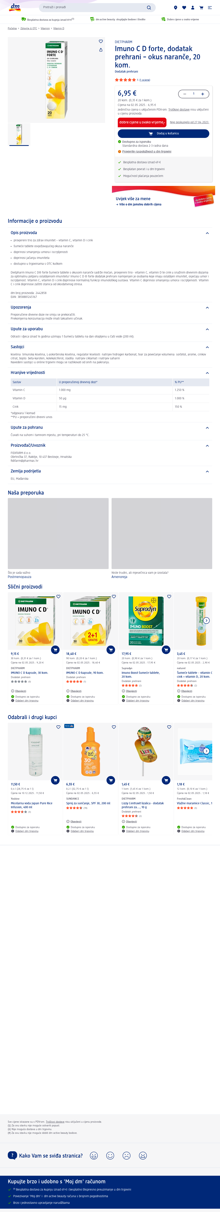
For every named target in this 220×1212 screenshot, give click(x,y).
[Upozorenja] (110, 307)
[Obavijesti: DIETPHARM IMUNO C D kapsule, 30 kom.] (18, 691)
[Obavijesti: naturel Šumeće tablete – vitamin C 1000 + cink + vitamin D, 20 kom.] (184, 691)
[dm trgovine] (175, 7)
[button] (210, 7)
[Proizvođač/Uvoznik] (110, 445)
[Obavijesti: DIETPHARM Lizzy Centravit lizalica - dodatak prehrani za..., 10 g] (129, 821)
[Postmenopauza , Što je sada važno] (58, 539)
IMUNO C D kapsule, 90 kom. (85, 673)
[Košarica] (201, 7)
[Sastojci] (110, 347)
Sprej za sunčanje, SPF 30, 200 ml (88, 803)
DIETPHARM (123, 42)
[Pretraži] (149, 7)
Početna (12, 28)
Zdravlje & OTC (28, 28)
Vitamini (45, 28)
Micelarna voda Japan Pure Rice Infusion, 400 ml (31, 805)
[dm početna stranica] (14, 7)
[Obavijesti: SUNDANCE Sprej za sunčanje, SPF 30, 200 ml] (73, 821)
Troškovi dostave (179, 109)
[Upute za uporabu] (110, 329)
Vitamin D (58, 28)
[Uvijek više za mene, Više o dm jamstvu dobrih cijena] (163, 201)
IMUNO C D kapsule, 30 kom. (29, 673)
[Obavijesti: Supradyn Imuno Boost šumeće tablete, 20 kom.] (129, 691)
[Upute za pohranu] (110, 427)
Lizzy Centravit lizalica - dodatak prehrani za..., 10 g (143, 805)
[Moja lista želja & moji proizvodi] (184, 7)
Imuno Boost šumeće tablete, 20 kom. (141, 674)
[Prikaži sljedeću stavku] (206, 620)
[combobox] (97, 7)
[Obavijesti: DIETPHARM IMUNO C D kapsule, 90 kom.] (73, 691)
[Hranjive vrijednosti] (110, 373)
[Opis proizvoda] (110, 233)
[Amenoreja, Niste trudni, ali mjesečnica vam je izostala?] (162, 539)
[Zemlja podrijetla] (110, 471)
